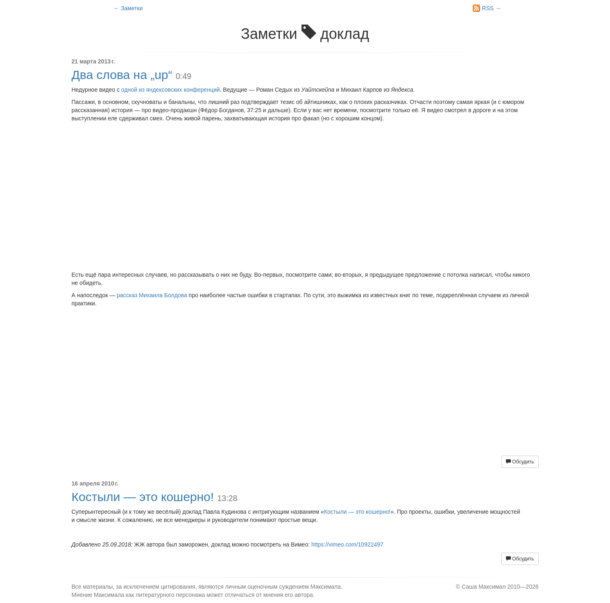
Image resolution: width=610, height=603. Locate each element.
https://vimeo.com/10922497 (347, 544)
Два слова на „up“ (122, 74)
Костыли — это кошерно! (143, 497)
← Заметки (128, 8)
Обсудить (520, 462)
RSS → (487, 8)
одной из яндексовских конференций (170, 89)
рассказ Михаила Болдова (152, 295)
